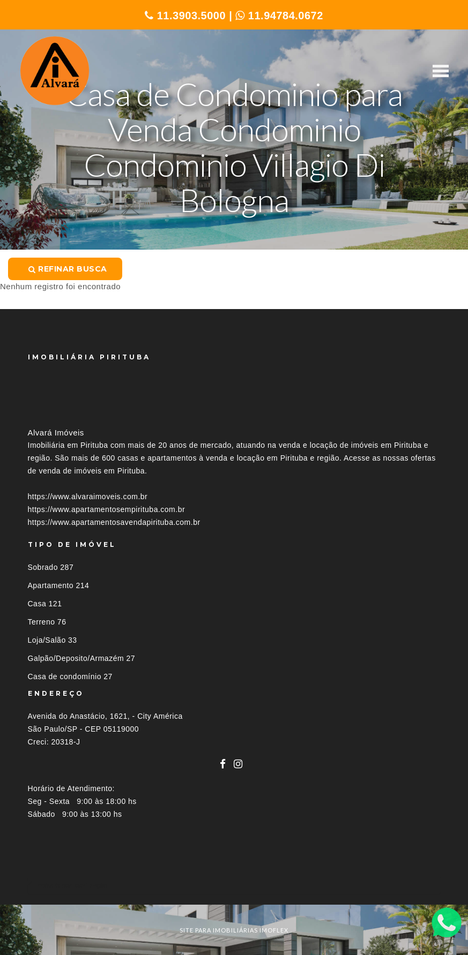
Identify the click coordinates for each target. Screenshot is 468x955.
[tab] (234, 885)
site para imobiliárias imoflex (234, 930)
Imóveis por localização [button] (71, 885)
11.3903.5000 (185, 15)
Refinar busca (67, 269)
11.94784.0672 (279, 15)
